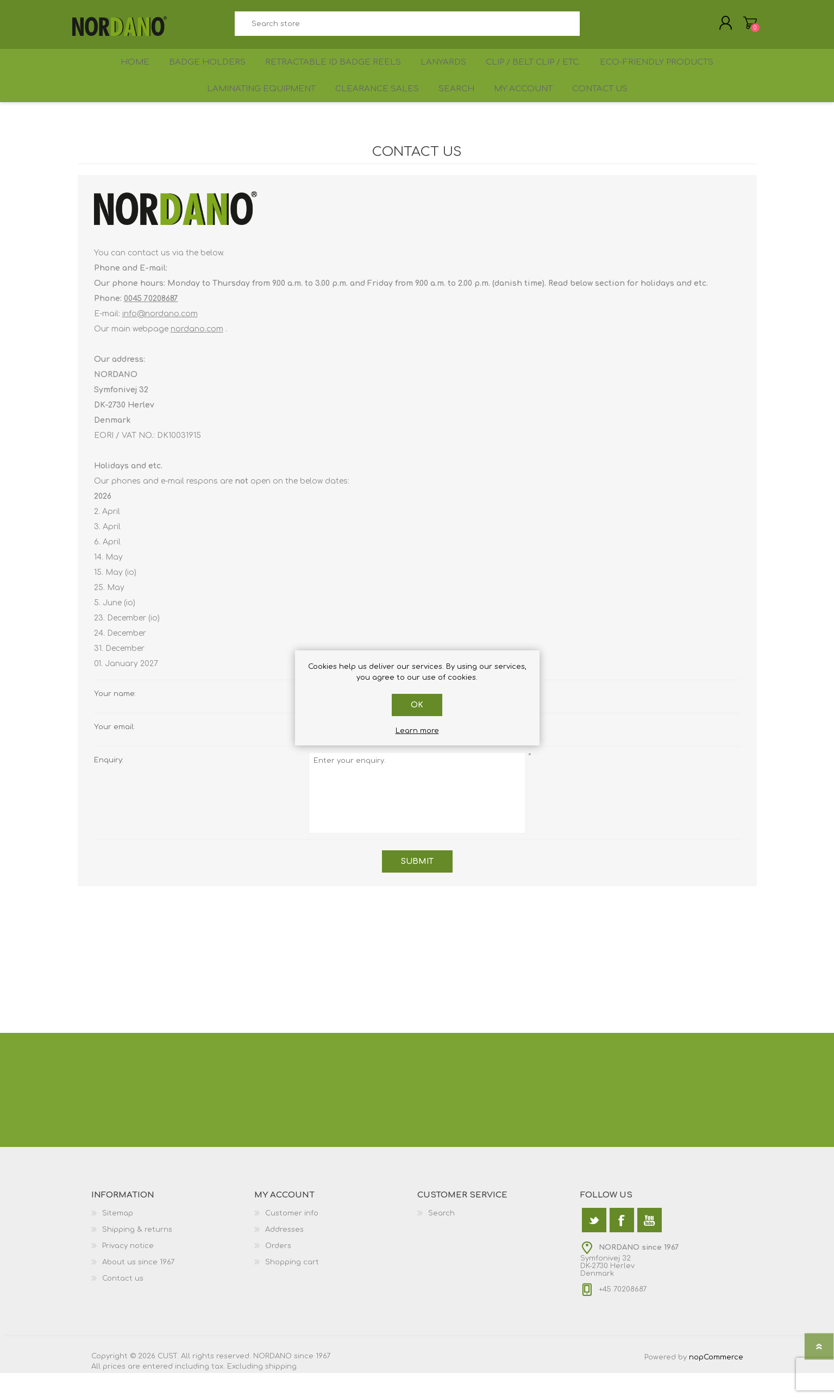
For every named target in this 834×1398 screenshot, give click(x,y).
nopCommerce (716, 1382)
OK (417, 705)
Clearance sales (370, 109)
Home (131, 74)
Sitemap (117, 1238)
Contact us (607, 109)
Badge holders (207, 74)
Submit (417, 886)
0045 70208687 (151, 323)
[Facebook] (622, 1245)
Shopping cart (744, 27)
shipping (281, 1391)
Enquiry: (108, 785)
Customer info (291, 1238)
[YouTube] (649, 1245)
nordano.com (197, 354)
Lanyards (443, 74)
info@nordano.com (160, 339)
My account (524, 109)
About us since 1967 (138, 1287)
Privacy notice (128, 1271)
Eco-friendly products (663, 74)
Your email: (114, 752)
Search (592, 27)
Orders (278, 1271)
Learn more (417, 731)
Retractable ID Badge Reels (331, 74)
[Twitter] (594, 1245)
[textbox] (407, 27)
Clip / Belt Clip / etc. (536, 74)
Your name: (115, 719)
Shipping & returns (137, 1254)
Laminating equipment (252, 109)
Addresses (284, 1254)
